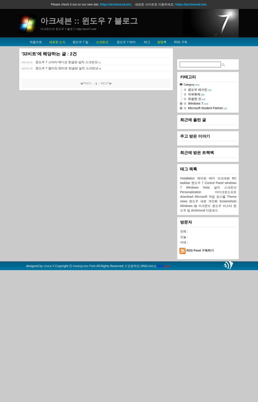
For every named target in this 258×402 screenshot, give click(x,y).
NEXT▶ (106, 83)
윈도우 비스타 (222, 337)
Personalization (197, 323)
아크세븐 (224, 309)
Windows (187, 337)
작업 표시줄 (218, 328)
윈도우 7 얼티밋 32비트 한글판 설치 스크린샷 (67, 68)
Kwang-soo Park (84, 397)
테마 (213, 309)
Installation (188, 309)
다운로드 (212, 341)
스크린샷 (230, 318)
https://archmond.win (115, 4)
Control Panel (215, 314)
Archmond (198, 341)
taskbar (185, 314)
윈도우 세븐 (198, 332)
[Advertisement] (208, 120)
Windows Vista (200, 318)
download (187, 328)
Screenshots (227, 332)
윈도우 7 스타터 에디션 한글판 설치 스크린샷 (67, 62)
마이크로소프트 (225, 323)
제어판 (203, 309)
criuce (47, 397)
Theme (231, 328)
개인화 (214, 332)
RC (234, 309)
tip (196, 337)
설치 (219, 318)
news (184, 332)
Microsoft (202, 328)
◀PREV (86, 83)
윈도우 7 (197, 314)
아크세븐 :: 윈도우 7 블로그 (89, 20)
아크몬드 (205, 337)
